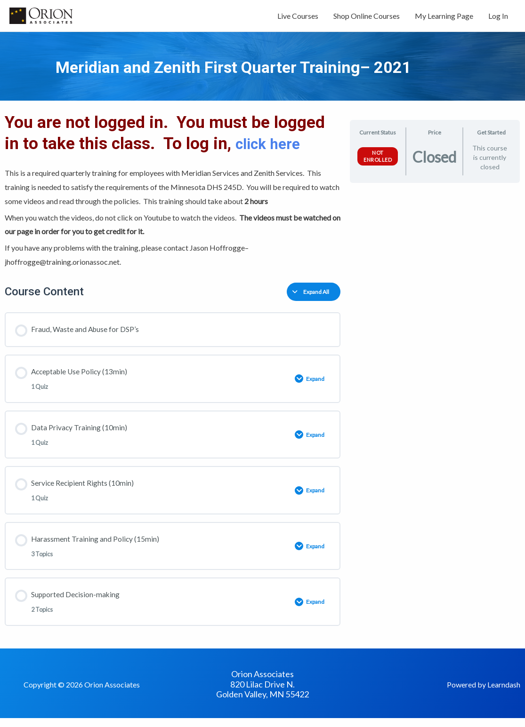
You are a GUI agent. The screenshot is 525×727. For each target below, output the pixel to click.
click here (273, 148)
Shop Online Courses (366, 17)
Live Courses (297, 17)
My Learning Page (444, 17)
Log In (498, 17)
